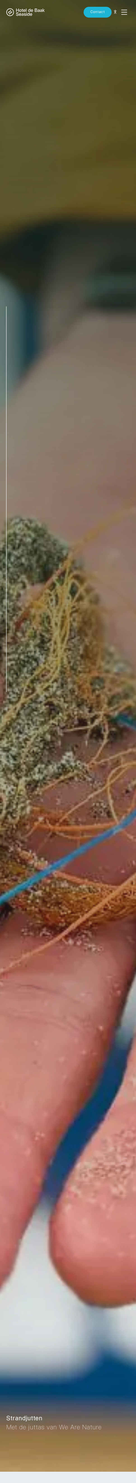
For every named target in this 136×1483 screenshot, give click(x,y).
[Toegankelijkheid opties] (115, 12)
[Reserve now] (98, 12)
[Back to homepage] (25, 12)
